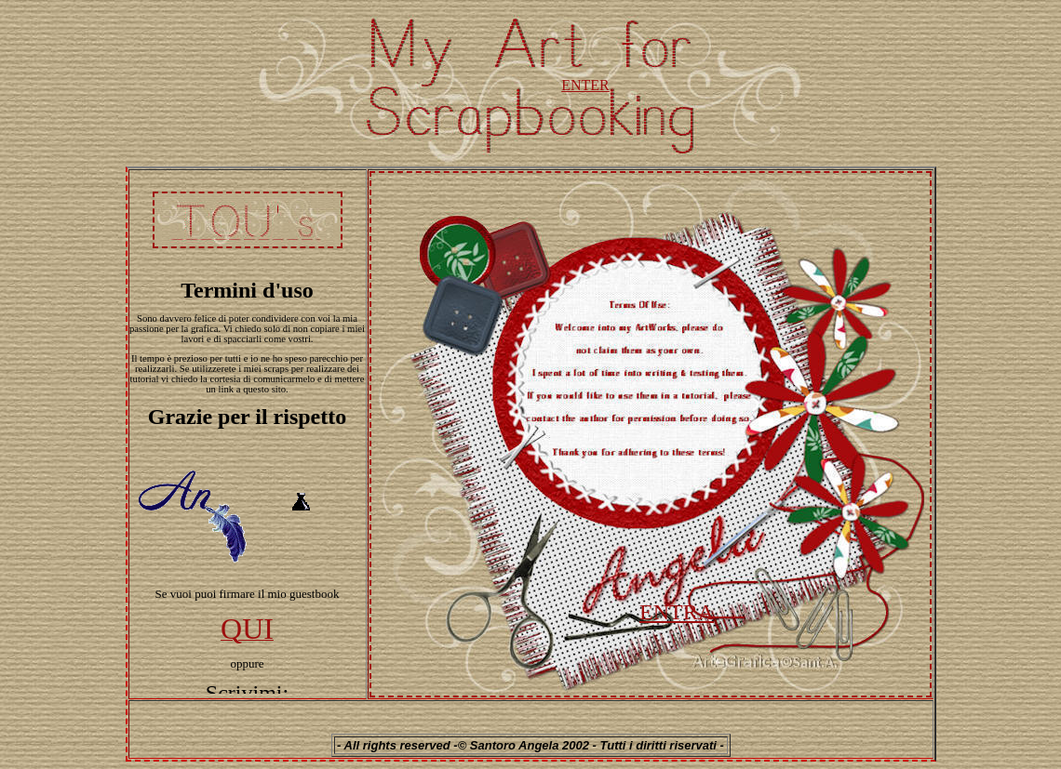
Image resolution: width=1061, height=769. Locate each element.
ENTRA (676, 612)
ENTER (585, 85)
